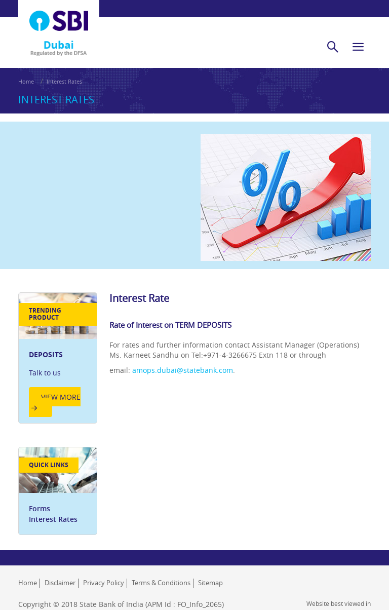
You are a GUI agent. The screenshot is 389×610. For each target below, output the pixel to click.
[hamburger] (358, 46)
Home (26, 81)
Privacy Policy (103, 582)
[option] (58, 358)
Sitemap (210, 582)
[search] (332, 46)
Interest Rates (64, 81)
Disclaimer (60, 582)
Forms (39, 508)
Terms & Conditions (161, 582)
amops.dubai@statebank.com (182, 370)
